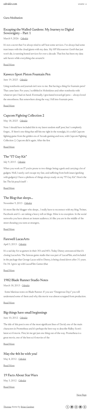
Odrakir (24, 38)
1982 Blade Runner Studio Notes (25, 280)
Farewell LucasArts (16, 239)
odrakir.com (10, 4)
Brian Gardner (27, 407)
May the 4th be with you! (20, 354)
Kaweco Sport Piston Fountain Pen (26, 74)
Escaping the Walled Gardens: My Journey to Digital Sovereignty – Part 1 (38, 31)
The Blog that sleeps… (18, 198)
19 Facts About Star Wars (20, 375)
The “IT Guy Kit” (15, 156)
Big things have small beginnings (25, 312)
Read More (9, 65)
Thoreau (7, 407)
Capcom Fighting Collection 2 (23, 115)
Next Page (82, 395)
